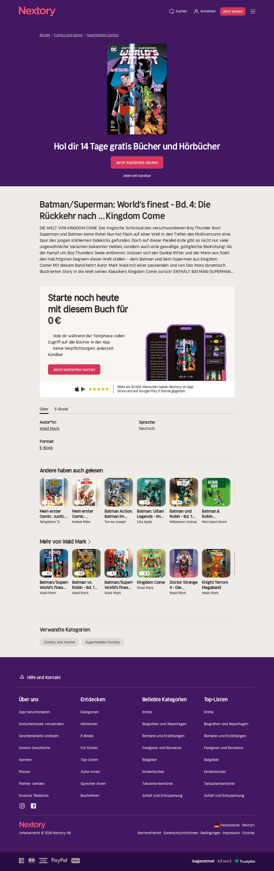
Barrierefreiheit (149, 833)
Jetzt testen (233, 11)
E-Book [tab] (61, 409)
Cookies (248, 833)
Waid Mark (49, 428)
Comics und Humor (68, 35)
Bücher (45, 35)
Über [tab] (44, 409)
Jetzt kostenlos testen (137, 162)
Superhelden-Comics (103, 35)
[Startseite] (92, 11)
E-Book (46, 447)
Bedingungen (210, 833)
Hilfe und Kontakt (40, 677)
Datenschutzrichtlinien (181, 833)
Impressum (231, 833)
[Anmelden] (204, 11)
